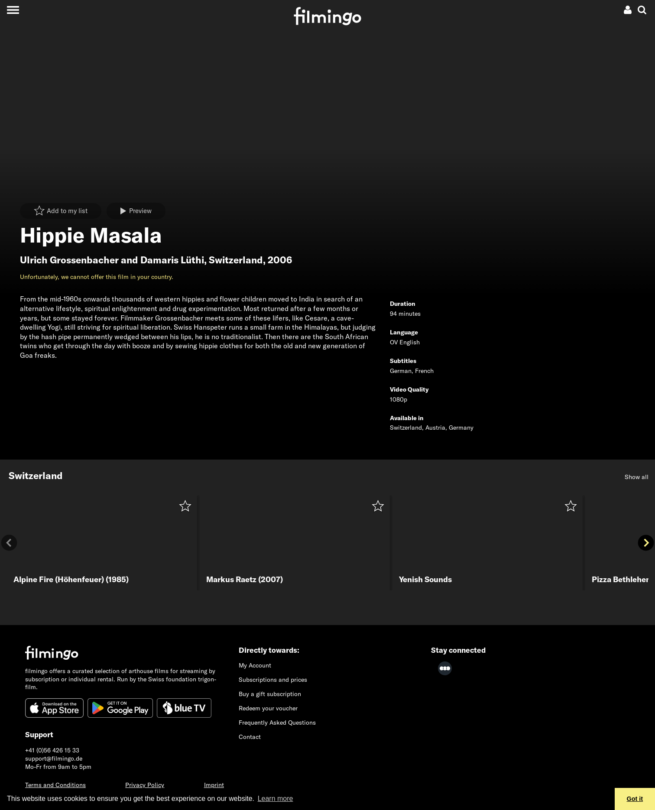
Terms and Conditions (55, 785)
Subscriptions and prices (273, 680)
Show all (637, 477)
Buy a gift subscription (270, 694)
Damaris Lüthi (172, 260)
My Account (255, 665)
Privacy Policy (144, 785)
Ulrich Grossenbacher (69, 260)
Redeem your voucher (268, 708)
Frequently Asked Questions (277, 722)
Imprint (214, 785)
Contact (250, 737)
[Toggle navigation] (13, 9)
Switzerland (236, 260)
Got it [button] (635, 798)
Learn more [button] (275, 798)
